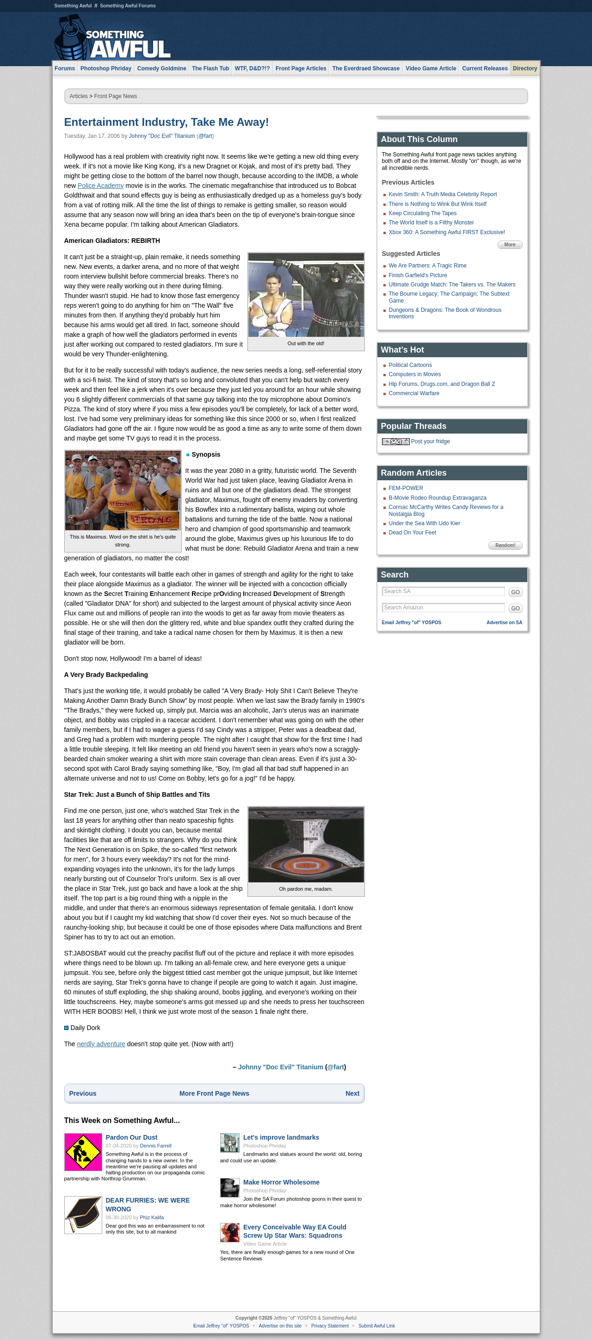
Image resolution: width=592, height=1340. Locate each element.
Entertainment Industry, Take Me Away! (166, 122)
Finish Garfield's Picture (418, 275)
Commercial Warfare (414, 393)
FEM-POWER (406, 488)
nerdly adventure (101, 1044)
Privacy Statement (330, 1325)
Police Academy (101, 185)
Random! (505, 545)
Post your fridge (430, 441)
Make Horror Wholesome (281, 1182)
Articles (79, 96)
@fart (205, 136)
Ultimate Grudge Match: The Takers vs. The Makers (452, 284)
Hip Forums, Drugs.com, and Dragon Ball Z (442, 384)
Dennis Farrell (156, 1145)
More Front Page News (214, 1093)
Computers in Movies (415, 374)
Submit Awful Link (376, 1325)
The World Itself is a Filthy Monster (432, 222)
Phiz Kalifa (152, 1217)
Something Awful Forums (128, 5)
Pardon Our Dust (132, 1137)
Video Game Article (265, 1244)
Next (352, 1093)
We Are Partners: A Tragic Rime (428, 265)
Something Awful (73, 5)
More (510, 244)
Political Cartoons (410, 365)
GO (516, 592)
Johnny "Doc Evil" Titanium (162, 136)
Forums (65, 68)
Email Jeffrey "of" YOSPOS (412, 622)
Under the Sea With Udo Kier (425, 523)
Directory (525, 68)
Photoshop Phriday (264, 1145)
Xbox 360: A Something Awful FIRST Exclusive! (447, 232)
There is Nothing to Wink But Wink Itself (438, 204)
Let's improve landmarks (281, 1137)
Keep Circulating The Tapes (423, 213)
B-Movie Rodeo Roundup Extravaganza (438, 498)
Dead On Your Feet (413, 532)
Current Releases (485, 68)
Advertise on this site (280, 1325)
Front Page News (115, 96)
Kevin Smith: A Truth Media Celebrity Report (443, 194)
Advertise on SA (504, 622)
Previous (83, 1093)
